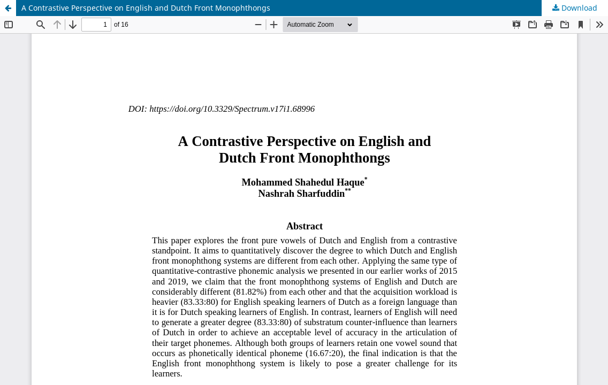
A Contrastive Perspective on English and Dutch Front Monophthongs (145, 8)
